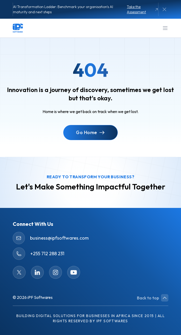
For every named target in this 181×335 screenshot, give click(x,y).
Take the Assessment (142, 9)
